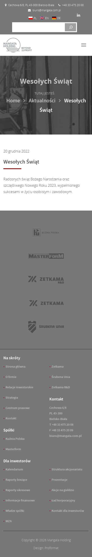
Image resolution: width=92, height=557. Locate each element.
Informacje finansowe (20, 500)
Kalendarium (14, 469)
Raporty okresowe (18, 490)
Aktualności (42, 100)
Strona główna (15, 366)
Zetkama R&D (61, 387)
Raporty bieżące (16, 480)
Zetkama (58, 366)
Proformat (52, 548)
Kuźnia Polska (15, 439)
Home (13, 100)
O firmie (11, 377)
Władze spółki (15, 511)
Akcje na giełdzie (63, 490)
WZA (9, 521)
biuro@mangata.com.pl (65, 436)
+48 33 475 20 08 (62, 424)
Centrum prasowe (18, 408)
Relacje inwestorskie (19, 387)
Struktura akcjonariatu (67, 469)
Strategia (12, 397)
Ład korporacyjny (63, 500)
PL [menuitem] (35, 18)
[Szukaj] (70, 27)
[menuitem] (32, 18)
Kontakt (11, 418)
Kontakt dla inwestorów (68, 511)
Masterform (13, 449)
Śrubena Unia (61, 377)
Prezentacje (59, 480)
